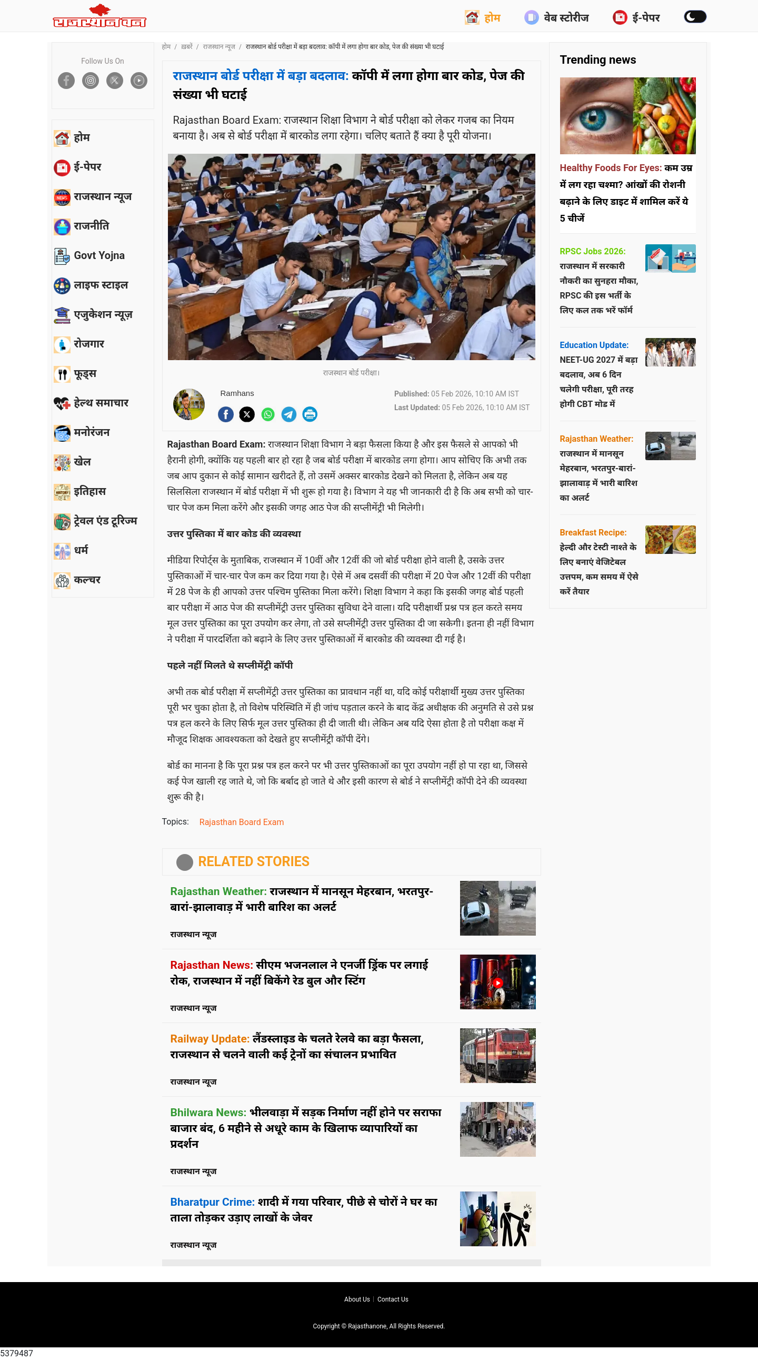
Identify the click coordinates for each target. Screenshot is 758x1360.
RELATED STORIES (254, 861)
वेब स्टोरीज (556, 17)
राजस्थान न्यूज (219, 47)
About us (357, 1299)
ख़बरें (187, 47)
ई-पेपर (636, 17)
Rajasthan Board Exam (242, 822)
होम (483, 17)
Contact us (392, 1299)
